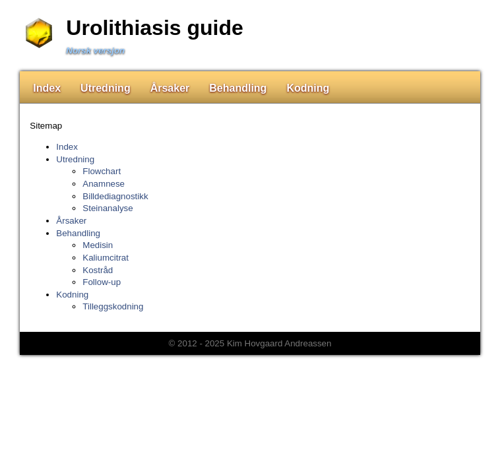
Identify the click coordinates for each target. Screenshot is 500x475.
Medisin (97, 245)
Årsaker (170, 88)
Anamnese (103, 184)
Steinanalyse (107, 208)
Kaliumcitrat (105, 258)
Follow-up (101, 282)
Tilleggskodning (112, 306)
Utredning (105, 88)
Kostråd (97, 270)
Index (47, 88)
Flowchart (101, 171)
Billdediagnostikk (115, 196)
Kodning (307, 88)
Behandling (237, 88)
